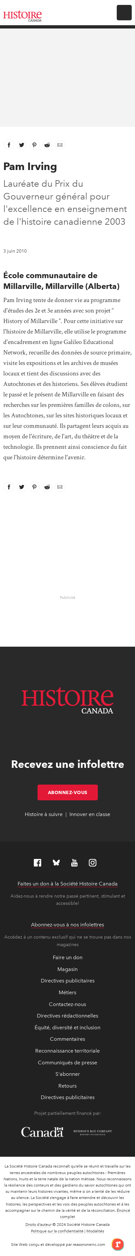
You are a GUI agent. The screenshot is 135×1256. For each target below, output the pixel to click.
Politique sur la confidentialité (57, 1231)
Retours (67, 1086)
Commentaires (67, 1039)
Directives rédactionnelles (67, 1016)
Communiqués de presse (67, 1062)
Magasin (67, 969)
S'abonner (67, 1074)
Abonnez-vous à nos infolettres (67, 925)
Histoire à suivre (44, 814)
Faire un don (67, 957)
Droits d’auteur (38, 1224)
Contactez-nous (67, 1004)
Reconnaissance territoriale (67, 1051)
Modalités (95, 1231)
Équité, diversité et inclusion (67, 1027)
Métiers (67, 992)
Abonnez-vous (73, 792)
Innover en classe (89, 814)
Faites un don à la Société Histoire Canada (68, 884)
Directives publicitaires (68, 981)
